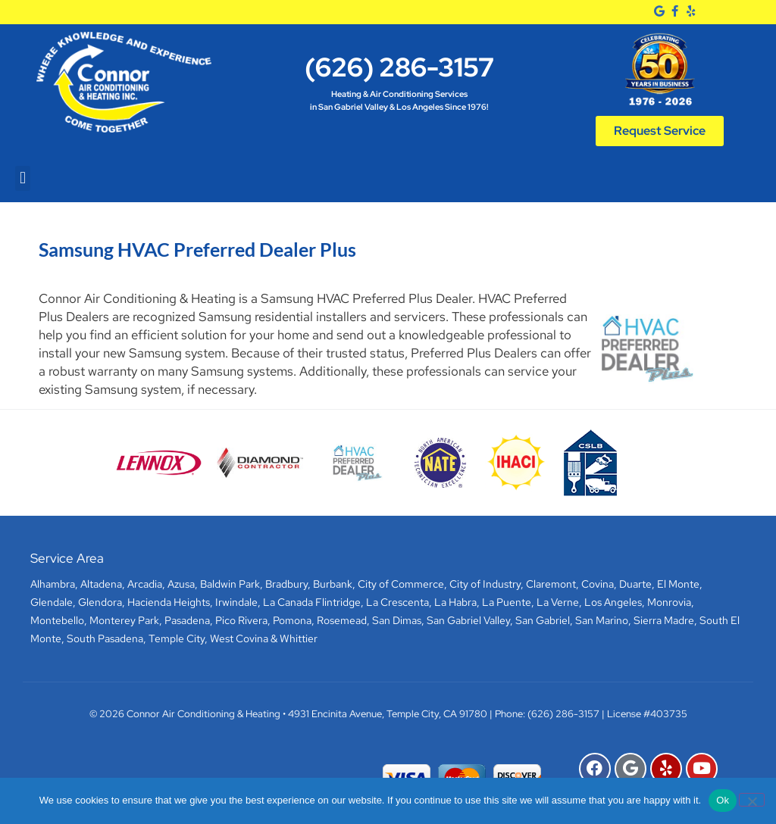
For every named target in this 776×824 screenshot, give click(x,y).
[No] (752, 800)
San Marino (601, 620)
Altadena (101, 584)
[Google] (659, 11)
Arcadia (144, 584)
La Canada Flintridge (312, 602)
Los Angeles (613, 602)
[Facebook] (675, 11)
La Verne (558, 602)
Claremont (551, 584)
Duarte (635, 584)
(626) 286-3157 (399, 67)
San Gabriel (542, 620)
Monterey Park (124, 620)
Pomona (292, 620)
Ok (722, 800)
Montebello (57, 620)
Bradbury (286, 584)
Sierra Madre (664, 620)
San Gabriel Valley (468, 620)
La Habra (455, 602)
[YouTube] (702, 769)
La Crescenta (397, 602)
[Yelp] (690, 11)
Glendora (100, 602)
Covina (597, 584)
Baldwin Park (230, 584)
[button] (22, 178)
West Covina (239, 638)
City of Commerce (401, 584)
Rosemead (342, 620)
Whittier (299, 638)
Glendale (51, 602)
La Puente (506, 602)
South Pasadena (105, 638)
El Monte (678, 584)
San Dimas (396, 620)
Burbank (332, 584)
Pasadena (187, 620)
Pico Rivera (241, 620)
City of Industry (485, 584)
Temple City (177, 638)
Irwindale (236, 602)
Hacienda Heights (168, 602)
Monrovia (669, 602)
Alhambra (52, 584)
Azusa (181, 584)
